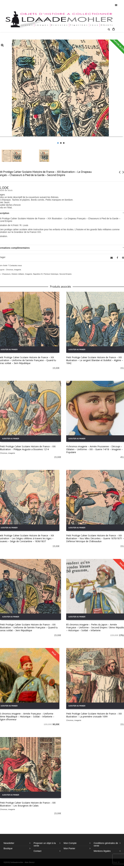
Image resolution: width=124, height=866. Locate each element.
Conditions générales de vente (106, 844)
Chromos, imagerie (13, 270)
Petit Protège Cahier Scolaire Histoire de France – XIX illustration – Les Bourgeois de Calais (28, 804)
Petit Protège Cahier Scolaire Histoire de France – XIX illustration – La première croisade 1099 (94, 715)
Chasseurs (6, 274)
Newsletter (9, 843)
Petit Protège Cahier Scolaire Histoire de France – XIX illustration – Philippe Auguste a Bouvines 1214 (28, 448)
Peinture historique (51, 274)
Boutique (8, 848)
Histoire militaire (17, 274)
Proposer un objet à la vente (45, 844)
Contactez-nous (15, 265)
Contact (37, 851)
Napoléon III (37, 274)
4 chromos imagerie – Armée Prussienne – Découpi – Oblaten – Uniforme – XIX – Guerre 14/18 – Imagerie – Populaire (94, 449)
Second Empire (65, 274)
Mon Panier (69, 848)
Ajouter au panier (76, 349)
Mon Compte (70, 843)
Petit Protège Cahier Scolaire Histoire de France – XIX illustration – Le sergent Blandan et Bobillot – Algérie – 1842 (94, 360)
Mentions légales (102, 851)
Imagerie (28, 274)
